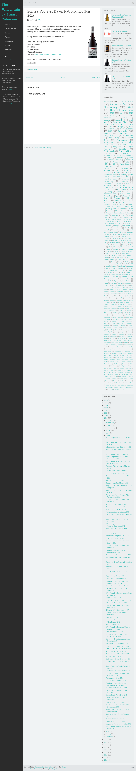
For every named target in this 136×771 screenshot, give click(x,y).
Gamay (109, 192)
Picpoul (128, 243)
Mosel (120, 298)
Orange (120, 126)
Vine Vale (113, 283)
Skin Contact (126, 281)
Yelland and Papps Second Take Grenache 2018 (117, 674)
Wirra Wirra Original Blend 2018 (117, 536)
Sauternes (110, 374)
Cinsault (114, 204)
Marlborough (108, 181)
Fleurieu (108, 213)
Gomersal (122, 336)
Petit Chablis (113, 366)
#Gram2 (115, 249)
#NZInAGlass (107, 313)
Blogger (11, 103)
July (107, 433)
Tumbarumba (116, 234)
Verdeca (106, 383)
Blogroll (8, 33)
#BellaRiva (130, 308)
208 (132, 285)
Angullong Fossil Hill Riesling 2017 (118, 724)
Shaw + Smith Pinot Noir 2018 (116, 695)
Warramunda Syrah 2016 (114, 678)
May (107, 732)
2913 (121, 315)
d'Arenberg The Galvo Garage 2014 (118, 454)
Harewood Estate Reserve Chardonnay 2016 (115, 621)
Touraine (114, 378)
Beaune (125, 289)
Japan (131, 342)
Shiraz (107, 101)
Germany (106, 257)
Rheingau (120, 302)
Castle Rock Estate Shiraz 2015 (117, 579)
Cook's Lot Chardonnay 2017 (116, 702)
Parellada (106, 276)
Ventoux (129, 381)
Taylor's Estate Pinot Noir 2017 (117, 473)
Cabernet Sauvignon (121, 110)
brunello (116, 387)
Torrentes (107, 378)
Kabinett (113, 344)
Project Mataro (10, 29)
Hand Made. (127, 340)
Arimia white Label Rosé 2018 (116, 651)
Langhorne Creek (111, 135)
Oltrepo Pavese (108, 364)
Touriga (106, 264)
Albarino (117, 287)
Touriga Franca (123, 378)
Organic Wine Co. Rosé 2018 (116, 719)
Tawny (120, 262)
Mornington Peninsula (112, 156)
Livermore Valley (128, 347)
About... (7, 37)
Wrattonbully (109, 151)
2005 (127, 198)
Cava (107, 268)
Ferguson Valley (126, 240)
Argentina (111, 289)
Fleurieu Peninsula (126, 187)
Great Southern (126, 129)
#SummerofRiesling (110, 219)
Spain (117, 196)
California (106, 228)
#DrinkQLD (121, 310)
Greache (123, 293)
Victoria (106, 215)
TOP (132, 767)
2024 (114, 187)
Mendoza (106, 298)
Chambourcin (119, 291)
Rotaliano (120, 372)
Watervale (115, 215)
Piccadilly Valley (123, 366)
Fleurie (129, 332)
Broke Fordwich (125, 236)
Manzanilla (118, 351)
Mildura (114, 353)
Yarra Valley (113, 137)
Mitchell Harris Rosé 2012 (121, 31)
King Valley (124, 166)
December (109, 420)
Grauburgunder (121, 338)
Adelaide (106, 204)
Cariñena (108, 319)
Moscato (130, 209)
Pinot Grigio (124, 164)
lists (105, 389)
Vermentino (117, 162)
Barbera (126, 170)
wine (111, 264)
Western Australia (121, 211)
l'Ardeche (128, 387)
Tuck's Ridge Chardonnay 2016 (117, 538)
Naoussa (112, 359)
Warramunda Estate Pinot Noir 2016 (119, 555)
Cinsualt (113, 323)
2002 (125, 264)
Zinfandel (126, 217)
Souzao (113, 262)
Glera (112, 257)
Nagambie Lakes (119, 213)
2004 (131, 190)
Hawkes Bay (120, 257)
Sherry (116, 374)
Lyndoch (116, 349)
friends (122, 387)
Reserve (113, 370)
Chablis (106, 255)
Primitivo (115, 217)
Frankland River (126, 151)
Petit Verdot (117, 177)
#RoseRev (107, 183)
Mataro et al (109, 124)
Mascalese (127, 351)
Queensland (107, 281)
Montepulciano (124, 202)
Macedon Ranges (126, 349)
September (110, 428)
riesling (107, 120)
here (10, 89)
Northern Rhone (114, 361)
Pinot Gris (120, 158)
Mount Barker (123, 230)
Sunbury (106, 376)
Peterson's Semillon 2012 (115, 480)
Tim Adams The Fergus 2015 (116, 721)
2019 (110, 126)
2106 (119, 219)
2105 (107, 287)
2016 (112, 113)
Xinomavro (130, 385)
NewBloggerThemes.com (56, 769)
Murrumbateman (108, 357)
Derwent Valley (114, 293)
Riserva (114, 372)
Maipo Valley (107, 351)
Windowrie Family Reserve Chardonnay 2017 (116, 551)
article (127, 200)
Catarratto (123, 319)
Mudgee (107, 133)
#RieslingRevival (111, 209)
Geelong (129, 334)
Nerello (118, 359)
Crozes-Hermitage (111, 270)
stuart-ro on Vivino (8, 60)
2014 (121, 113)
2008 (106, 146)
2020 (113, 164)
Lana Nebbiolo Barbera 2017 (116, 681)
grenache (119, 120)
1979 (120, 313)
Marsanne (107, 185)
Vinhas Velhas (129, 383)
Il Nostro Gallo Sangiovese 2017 (117, 610)
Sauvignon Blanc (120, 122)
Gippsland (114, 336)
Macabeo (128, 272)
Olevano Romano (126, 361)
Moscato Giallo (122, 353)
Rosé (131, 126)
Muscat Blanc (113, 232)
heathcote (124, 181)
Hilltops (117, 173)
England (129, 330)
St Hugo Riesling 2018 (113, 656)
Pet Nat (129, 257)
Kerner (120, 344)
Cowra (106, 198)
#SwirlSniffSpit (108, 285)
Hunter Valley (127, 142)
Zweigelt (119, 306)
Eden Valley (112, 144)
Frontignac (121, 334)
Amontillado (107, 317)
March (108, 734)
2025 (128, 285)
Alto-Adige (116, 253)
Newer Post (29, 78)
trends (122, 389)
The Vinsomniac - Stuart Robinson (11, 11)
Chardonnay (110, 107)
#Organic (122, 175)
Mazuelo (129, 296)
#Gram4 (130, 249)
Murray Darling (128, 219)
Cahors (112, 291)
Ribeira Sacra (107, 372)
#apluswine (126, 234)
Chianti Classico (116, 268)
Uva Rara (122, 381)
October (109, 425)
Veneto (106, 283)
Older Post (96, 78)
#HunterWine (129, 206)
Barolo (115, 266)
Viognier (125, 144)
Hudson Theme (34, 769)
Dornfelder (110, 330)
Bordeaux (122, 266)
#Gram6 (115, 251)
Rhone (119, 370)
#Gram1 (115, 247)
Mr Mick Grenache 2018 (114, 632)
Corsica (123, 325)
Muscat (106, 300)
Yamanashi (108, 387)
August (108, 430)
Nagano (106, 359)
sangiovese (118, 146)
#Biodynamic (107, 226)
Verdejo (112, 383)
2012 (112, 115)
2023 (127, 183)
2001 (123, 285)
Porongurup (109, 206)
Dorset (117, 330)
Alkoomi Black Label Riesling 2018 (118, 447)
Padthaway (117, 364)
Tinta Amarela (114, 304)
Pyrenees (129, 156)
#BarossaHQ (121, 308)
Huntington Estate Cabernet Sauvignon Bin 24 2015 (116, 684)
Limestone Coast (110, 179)
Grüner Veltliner (110, 194)
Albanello (128, 315)
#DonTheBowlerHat (110, 310)
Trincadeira (108, 381)
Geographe (107, 170)
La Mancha (127, 344)
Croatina (124, 327)
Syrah (131, 158)
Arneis (123, 215)
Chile (124, 268)
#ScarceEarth (127, 283)
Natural (112, 300)
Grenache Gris (107, 340)
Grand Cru (112, 338)
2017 (124, 115)
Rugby (127, 372)
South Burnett (127, 221)
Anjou (114, 317)
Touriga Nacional (109, 223)
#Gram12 (118, 264)
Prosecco (118, 206)
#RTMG (115, 313)
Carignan (107, 200)
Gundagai (111, 296)
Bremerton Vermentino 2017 (116, 507)
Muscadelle (128, 298)
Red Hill (122, 368)
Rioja (118, 221)
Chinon (106, 323)
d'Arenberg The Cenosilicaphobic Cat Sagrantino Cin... (118, 462)
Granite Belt (128, 135)
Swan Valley (113, 376)
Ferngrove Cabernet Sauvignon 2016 (119, 600)
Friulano (114, 334)
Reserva (106, 370)
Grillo (116, 272)
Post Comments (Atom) (42, 148)
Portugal (115, 368)
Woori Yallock (121, 385)
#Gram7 (123, 251)
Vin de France (119, 383)
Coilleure (128, 323)
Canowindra (129, 317)
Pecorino (124, 276)
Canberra (106, 238)
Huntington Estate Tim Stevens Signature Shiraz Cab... (117, 582)
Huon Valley (107, 342)
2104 (110, 315)
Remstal (128, 368)
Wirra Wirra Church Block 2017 (117, 644)
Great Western (114, 243)
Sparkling (123, 149)
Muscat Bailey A (119, 357)
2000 (107, 253)
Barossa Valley (118, 104)
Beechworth (126, 226)
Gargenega (109, 272)
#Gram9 (129, 310)
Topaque (130, 376)
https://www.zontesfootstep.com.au (48, 54)
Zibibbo (112, 306)
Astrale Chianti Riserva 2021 (122, 46)
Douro (122, 330)
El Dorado (107, 240)
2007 (117, 170)
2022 (105, 164)
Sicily (118, 192)
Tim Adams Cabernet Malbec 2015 (118, 671)
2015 (130, 107)
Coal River (117, 228)
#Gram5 (108, 251)
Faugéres (122, 332)
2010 (122, 124)
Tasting (125, 245)
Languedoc (107, 230)
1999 (130, 313)
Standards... (9, 41)
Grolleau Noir (117, 340)
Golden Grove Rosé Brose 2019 (117, 483)
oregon (114, 308)
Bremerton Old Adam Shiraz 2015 (118, 654)
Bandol (118, 289)
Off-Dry (121, 232)
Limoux (119, 347)
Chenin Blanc (115, 255)
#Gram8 (130, 251)
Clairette (120, 323)
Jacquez (123, 296)
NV (110, 153)
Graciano (122, 209)
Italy (127, 177)
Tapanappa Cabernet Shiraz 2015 (117, 512)
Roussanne (108, 168)
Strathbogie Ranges (126, 374)
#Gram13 (130, 247)
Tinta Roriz (122, 304)
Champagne (127, 238)
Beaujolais (117, 226)
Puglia (114, 302)
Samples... (9, 49)
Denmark (122, 204)
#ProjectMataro (110, 142)
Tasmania (124, 168)
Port (110, 368)
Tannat (129, 213)
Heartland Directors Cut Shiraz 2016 (118, 646)
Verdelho (117, 200)
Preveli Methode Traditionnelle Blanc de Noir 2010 (117, 710)
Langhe (106, 347)
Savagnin (128, 302)
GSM (105, 243)
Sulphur (106, 304)
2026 (106, 400)
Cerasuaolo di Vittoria (118, 321)
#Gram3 (123, 249)
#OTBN (120, 283)
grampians (128, 306)
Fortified (122, 270)
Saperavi (116, 281)
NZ (122, 243)
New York (125, 359)
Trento (131, 378)
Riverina (117, 198)
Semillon (123, 133)
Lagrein (130, 204)
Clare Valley (123, 131)
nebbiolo (125, 179)
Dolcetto (127, 228)
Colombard (106, 325)
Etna (116, 332)
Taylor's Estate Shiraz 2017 (115, 533)
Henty (117, 296)
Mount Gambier (113, 355)
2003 (131, 264)
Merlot (111, 129)
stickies (117, 389)
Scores (7, 45)
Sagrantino (116, 245)
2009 (110, 131)
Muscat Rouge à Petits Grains (120, 274)
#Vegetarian (117, 285)
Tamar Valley (122, 376)
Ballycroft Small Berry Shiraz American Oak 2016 (116, 635)
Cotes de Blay (116, 327)
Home (7, 25)
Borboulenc (121, 317)
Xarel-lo (106, 306)
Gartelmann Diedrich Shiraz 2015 (118, 659)
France (106, 173)
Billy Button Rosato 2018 (114, 617)
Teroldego (128, 262)
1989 (125, 313)
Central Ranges (109, 202)
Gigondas (106, 336)
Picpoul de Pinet (128, 300)
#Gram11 (122, 247)
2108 (116, 315)
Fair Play (115, 240)
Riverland (109, 211)
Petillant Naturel (109, 260)
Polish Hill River (125, 279)
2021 (127, 162)
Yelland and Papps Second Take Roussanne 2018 (117, 706)
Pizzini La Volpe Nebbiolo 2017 (117, 509)
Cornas (131, 268)
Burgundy (130, 266)
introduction (107, 308)
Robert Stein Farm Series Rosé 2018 (118, 586)
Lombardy (108, 349)
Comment (115, 325)
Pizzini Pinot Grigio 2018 (115, 576)
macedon (127, 223)
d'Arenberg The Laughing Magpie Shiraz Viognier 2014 (118, 628)
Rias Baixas (127, 370)
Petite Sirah (119, 300)
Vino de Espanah (110, 385)
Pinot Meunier (110, 221)
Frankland (106, 334)
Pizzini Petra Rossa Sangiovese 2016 (119, 649)
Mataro (106, 274)
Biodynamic (121, 190)
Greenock (110, 190)
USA (109, 247)
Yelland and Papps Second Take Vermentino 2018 (117, 496)
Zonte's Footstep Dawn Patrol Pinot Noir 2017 (58, 13)
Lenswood (112, 347)
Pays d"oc (115, 276)
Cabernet (126, 196)
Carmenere (116, 319)
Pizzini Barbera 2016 (113, 624)
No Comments (33, 69)
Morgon (113, 298)
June (108, 435)
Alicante (125, 287)
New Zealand (122, 185)
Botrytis (114, 236)
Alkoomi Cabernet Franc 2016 (116, 603)
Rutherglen (107, 245)
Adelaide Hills (110, 117)
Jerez (107, 344)
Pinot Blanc (121, 260)
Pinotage (114, 279)
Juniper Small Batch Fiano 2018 (117, 471)
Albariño (108, 266)
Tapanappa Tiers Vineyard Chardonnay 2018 (121, 16)
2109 (111, 287)
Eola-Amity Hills (108, 332)
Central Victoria (116, 238)
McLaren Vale (125, 101)
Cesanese (128, 321)
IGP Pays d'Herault (117, 342)
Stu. (39, 19)
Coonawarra (123, 153)
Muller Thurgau (126, 355)
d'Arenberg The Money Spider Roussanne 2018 (117, 458)
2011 (131, 124)
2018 (125, 117)
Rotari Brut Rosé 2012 (113, 598)
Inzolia (126, 342)
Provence (108, 302)
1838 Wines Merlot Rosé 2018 (116, 688)
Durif (131, 211)
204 (105, 315)
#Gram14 (108, 249)
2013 (131, 113)
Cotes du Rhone (126, 255)
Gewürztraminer (110, 175)
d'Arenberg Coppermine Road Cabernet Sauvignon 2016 (116, 525)
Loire (121, 272)
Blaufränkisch (126, 253)
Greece (129, 338)
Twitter (129, 304)
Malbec (109, 158)
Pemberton (108, 196)
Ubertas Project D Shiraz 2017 (116, 504)
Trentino (119, 223)
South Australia (109, 166)
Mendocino (106, 353)
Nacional (128, 357)
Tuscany (115, 381)
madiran (110, 389)
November (110, 423)
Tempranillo (121, 140)
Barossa (118, 183)
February (109, 737)
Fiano (127, 192)
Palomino (125, 364)
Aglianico (106, 236)
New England (124, 194)
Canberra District (114, 160)
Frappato (130, 270)
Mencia (114, 230)
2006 (127, 173)
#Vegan (106, 187)
